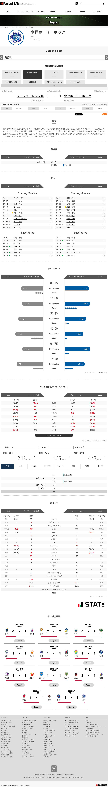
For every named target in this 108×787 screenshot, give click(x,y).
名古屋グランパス (6, 741)
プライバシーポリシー (52, 774)
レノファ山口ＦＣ (48, 743)
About (82, 11)
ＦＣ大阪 (46, 738)
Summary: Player (38, 11)
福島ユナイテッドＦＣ (49, 721)
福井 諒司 (70, 210)
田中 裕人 (18, 216)
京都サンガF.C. (5, 743)
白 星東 (17, 225)
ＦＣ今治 (24, 751)
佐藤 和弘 (70, 225)
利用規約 (36, 774)
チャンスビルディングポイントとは (94, 440)
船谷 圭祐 (70, 249)
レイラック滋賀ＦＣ (49, 736)
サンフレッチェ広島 (6, 753)
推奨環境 (42, 774)
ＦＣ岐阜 (46, 734)
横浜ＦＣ (24, 736)
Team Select (97, 11)
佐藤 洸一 (18, 255)
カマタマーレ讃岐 (48, 745)
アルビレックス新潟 (28, 741)
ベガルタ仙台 (26, 724)
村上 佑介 (18, 201)
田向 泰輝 (70, 201)
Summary (67, 718)
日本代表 (88, 722)
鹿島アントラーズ (6, 721)
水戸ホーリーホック (77, 96)
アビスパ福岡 (5, 755)
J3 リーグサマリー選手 (71, 734)
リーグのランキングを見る (54, 435)
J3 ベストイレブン (70, 736)
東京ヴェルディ (5, 732)
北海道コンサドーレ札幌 (29, 721)
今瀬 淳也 (70, 204)
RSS (104, 114)
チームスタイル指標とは (93, 732)
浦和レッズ (4, 724)
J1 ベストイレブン (70, 724)
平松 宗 (69, 228)
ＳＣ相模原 (46, 726)
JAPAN (52, 11)
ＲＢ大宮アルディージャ (29, 734)
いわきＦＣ (25, 730)
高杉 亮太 (18, 204)
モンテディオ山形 (27, 728)
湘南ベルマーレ (26, 738)
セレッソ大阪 (5, 747)
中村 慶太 (18, 247)
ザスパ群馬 (46, 724)
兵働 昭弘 (70, 213)
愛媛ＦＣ (46, 747)
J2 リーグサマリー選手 (71, 728)
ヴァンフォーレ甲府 (28, 740)
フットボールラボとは (92, 724)
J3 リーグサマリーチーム (72, 732)
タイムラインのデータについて (95, 373)
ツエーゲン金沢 (47, 732)
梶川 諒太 (18, 222)
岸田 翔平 (18, 210)
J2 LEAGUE (25, 718)
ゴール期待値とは (91, 736)
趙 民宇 (17, 207)
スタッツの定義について (98, 596)
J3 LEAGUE (46, 718)
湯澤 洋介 (70, 216)
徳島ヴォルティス (27, 749)
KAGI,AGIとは (90, 728)
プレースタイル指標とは (93, 730)
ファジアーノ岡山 (6, 751)
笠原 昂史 (70, 198)
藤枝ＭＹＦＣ (26, 747)
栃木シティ (25, 732)
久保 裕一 (70, 255)
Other (87, 718)
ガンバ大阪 (4, 745)
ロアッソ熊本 (47, 753)
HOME (8, 11)
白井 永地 (70, 219)
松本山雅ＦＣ (47, 728)
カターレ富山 (26, 743)
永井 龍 (17, 252)
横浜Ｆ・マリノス (6, 738)
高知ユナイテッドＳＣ (49, 749)
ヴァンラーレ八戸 (27, 722)
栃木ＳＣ (46, 722)
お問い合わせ (70, 774)
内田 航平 (70, 222)
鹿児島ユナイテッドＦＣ (50, 755)
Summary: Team (23, 11)
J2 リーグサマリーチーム (72, 726)
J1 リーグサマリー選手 (71, 722)
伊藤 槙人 (70, 241)
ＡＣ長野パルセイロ (49, 730)
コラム (88, 721)
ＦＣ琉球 (46, 757)
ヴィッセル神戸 (5, 749)
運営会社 (62, 774)
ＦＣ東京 (3, 730)
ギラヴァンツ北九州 (49, 751)
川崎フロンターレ (6, 736)
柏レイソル (4, 728)
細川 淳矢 (70, 207)
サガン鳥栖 (25, 753)
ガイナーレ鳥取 (47, 741)
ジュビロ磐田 (26, 745)
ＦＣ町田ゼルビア (6, 734)
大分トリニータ (26, 755)
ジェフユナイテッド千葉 (8, 726)
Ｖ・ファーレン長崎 (30, 96)
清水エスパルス (5, 740)
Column (68, 11)
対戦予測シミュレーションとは (94, 734)
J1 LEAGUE (4, 718)
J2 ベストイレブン (70, 730)
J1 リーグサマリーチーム (72, 721)
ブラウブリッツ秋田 (28, 726)
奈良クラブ (46, 740)
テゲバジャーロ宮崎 (28, 757)
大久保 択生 (19, 198)
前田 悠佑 (18, 213)
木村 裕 (17, 228)
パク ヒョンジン (20, 219)
